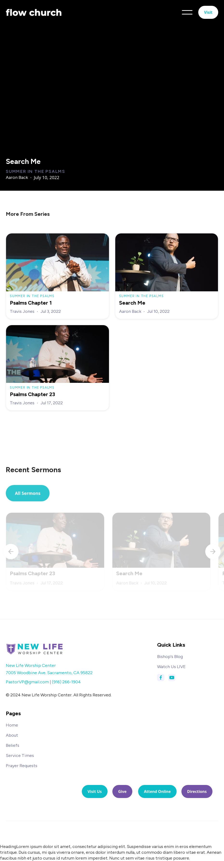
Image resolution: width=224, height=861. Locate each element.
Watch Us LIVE (171, 666)
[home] (34, 12)
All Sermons (27, 494)
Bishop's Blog (170, 656)
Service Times (20, 755)
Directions (197, 791)
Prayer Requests (21, 765)
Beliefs (12, 745)
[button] (187, 12)
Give (122, 791)
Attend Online (157, 791)
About (12, 735)
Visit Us (95, 791)
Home (12, 725)
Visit (208, 12)
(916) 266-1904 (66, 682)
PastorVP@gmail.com (27, 682)
